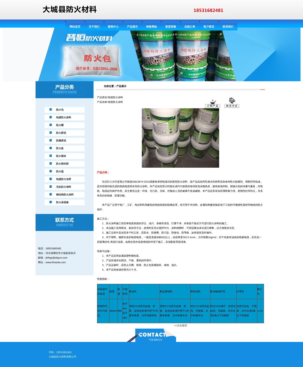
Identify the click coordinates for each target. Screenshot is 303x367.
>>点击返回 (180, 325)
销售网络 (151, 26)
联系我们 (228, 26)
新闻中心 (113, 26)
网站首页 (75, 26)
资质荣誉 (170, 26)
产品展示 (132, 26)
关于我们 (94, 26)
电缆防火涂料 (109, 181)
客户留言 (208, 26)
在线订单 (189, 26)
